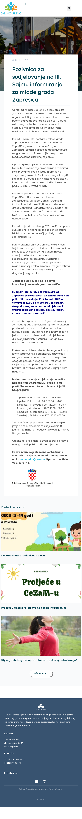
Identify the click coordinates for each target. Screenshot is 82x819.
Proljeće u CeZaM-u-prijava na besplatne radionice (33, 607)
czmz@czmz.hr (18, 759)
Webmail (59, 789)
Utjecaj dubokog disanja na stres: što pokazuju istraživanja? (39, 660)
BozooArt (41, 799)
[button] (25, 4)
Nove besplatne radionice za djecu (23, 555)
